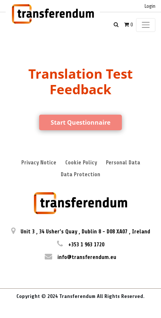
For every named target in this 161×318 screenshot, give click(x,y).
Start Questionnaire (80, 122)
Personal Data (123, 163)
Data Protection (80, 174)
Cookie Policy (81, 163)
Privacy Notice (38, 163)
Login (150, 6)
